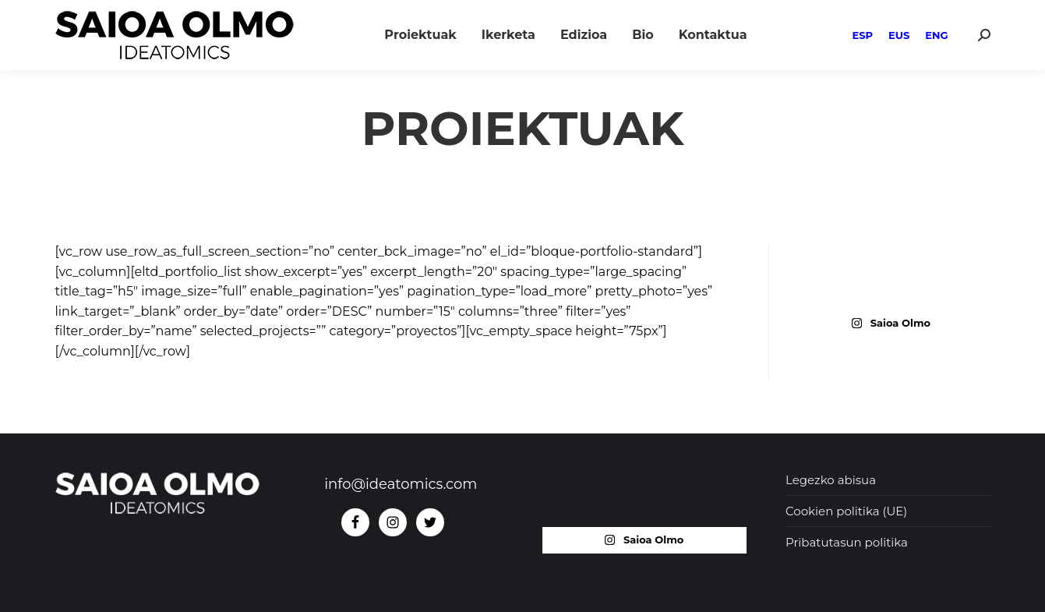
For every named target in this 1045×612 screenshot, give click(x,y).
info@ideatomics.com (400, 484)
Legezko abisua (831, 479)
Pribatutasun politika (847, 542)
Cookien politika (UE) (846, 511)
